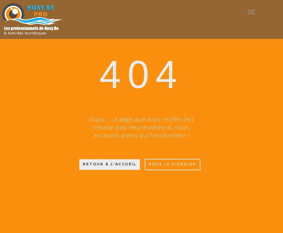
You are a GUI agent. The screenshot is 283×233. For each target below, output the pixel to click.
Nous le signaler (173, 164)
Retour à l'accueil (109, 164)
